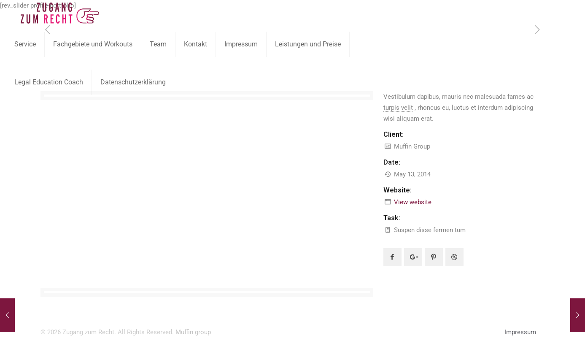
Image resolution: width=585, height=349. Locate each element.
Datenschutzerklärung (133, 82)
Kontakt (195, 44)
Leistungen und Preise (308, 44)
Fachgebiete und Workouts (92, 44)
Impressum (241, 44)
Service (25, 44)
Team (158, 44)
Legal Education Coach (48, 82)
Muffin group (193, 332)
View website (412, 202)
